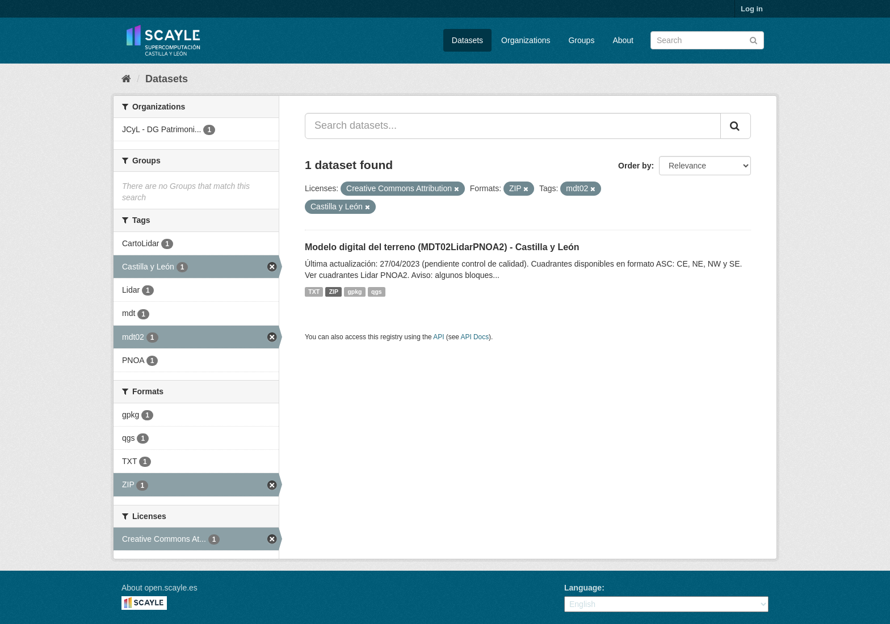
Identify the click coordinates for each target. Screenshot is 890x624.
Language (583, 587)
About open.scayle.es (159, 587)
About (622, 40)
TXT (314, 291)
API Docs (475, 337)
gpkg (354, 291)
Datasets (467, 40)
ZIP (333, 291)
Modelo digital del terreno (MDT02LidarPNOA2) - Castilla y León (442, 247)
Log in (752, 9)
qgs (376, 291)
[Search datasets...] (513, 126)
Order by (634, 165)
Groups (581, 40)
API (438, 337)
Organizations (525, 40)
